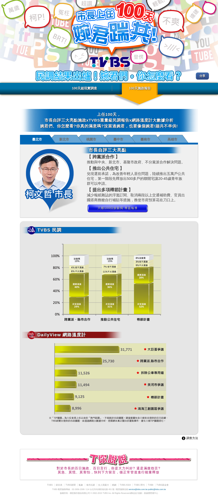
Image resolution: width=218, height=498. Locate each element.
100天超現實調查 (84, 88)
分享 (202, 75)
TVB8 (150, 485)
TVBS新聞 (71, 485)
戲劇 (114, 485)
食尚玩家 (90, 485)
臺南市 (145, 139)
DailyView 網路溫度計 (56, 334)
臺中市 (118, 139)
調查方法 (190, 438)
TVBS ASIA (125, 485)
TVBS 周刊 (139, 485)
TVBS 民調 (44, 230)
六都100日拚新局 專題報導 (118, 208)
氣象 (81, 485)
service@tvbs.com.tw (138, 489)
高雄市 (172, 139)
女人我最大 (103, 485)
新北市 (64, 139)
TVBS (50, 485)
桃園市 (91, 139)
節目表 (59, 485)
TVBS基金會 (162, 485)
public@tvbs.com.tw (157, 489)
